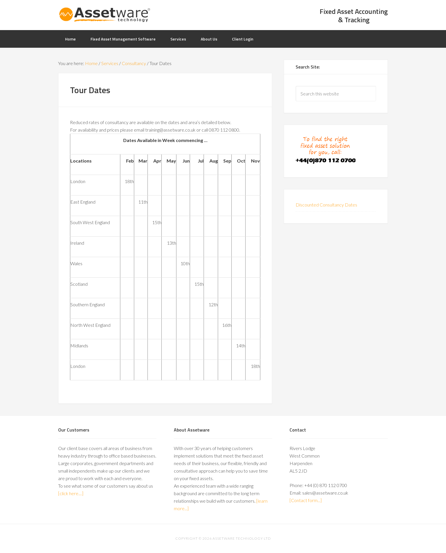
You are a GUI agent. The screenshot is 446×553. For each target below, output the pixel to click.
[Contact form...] (306, 500)
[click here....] (70, 493)
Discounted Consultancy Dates (326, 204)
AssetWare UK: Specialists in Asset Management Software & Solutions (104, 14)
